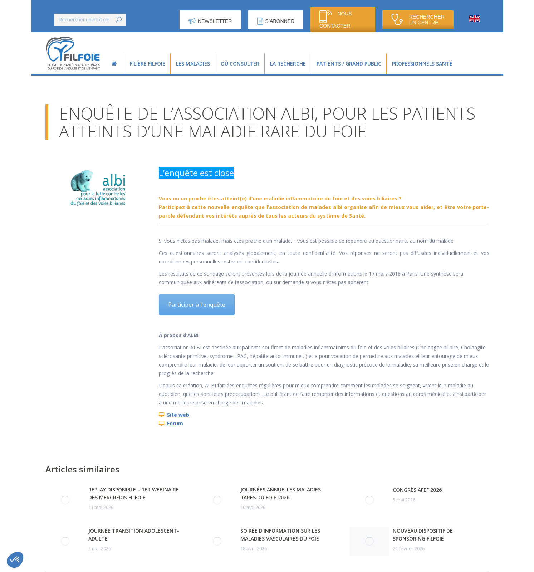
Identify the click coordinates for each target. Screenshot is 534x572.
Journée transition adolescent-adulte (133, 534)
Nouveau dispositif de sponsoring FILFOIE (423, 534)
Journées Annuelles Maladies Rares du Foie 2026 (280, 493)
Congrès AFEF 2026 (417, 489)
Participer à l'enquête (196, 305)
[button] (15, 559)
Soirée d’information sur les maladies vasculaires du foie (280, 534)
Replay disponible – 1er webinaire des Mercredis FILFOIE (133, 493)
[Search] (90, 20)
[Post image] (65, 500)
